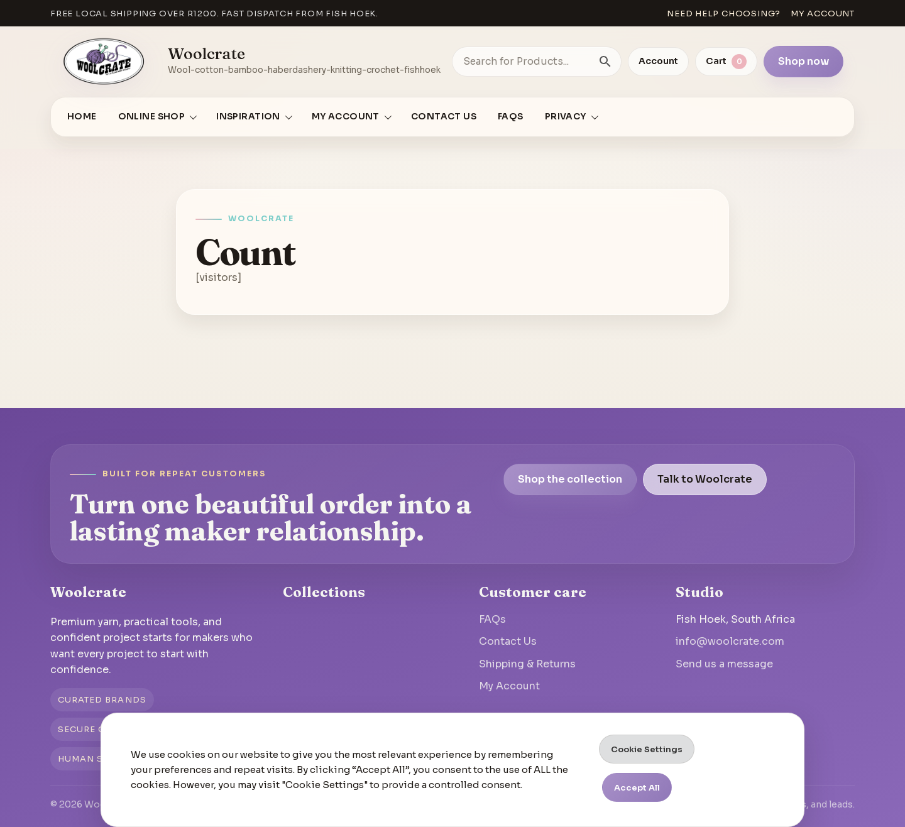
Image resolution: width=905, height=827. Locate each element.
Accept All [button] (637, 787)
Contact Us (443, 116)
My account (823, 13)
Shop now (803, 61)
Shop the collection (570, 479)
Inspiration (248, 116)
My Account (509, 686)
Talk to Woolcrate (704, 479)
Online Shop (151, 116)
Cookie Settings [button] (647, 749)
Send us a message (724, 664)
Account (658, 61)
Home (82, 116)
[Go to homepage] (104, 61)
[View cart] (726, 61)
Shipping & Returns (527, 664)
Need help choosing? (724, 13)
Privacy (565, 116)
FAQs (511, 116)
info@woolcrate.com (730, 641)
